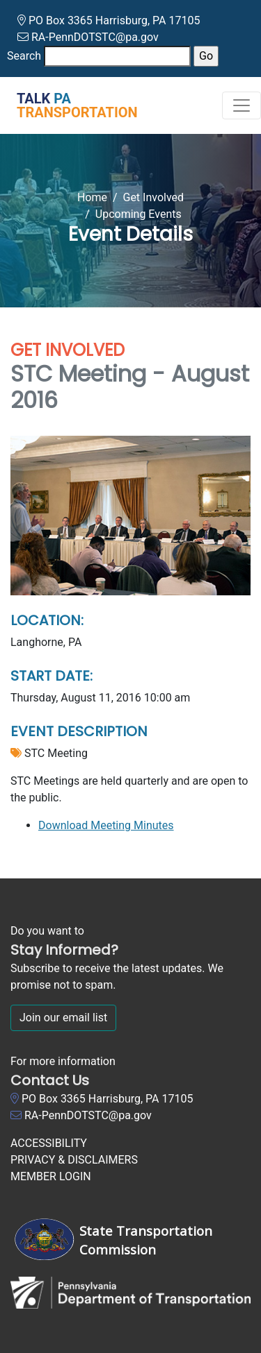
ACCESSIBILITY (48, 1143)
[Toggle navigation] (241, 105)
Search (24, 55)
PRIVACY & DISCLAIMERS (74, 1159)
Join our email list (63, 1017)
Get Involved (153, 197)
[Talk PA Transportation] (69, 105)
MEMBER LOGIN (50, 1176)
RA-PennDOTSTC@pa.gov (95, 37)
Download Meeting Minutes (106, 825)
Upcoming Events (138, 214)
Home (92, 197)
